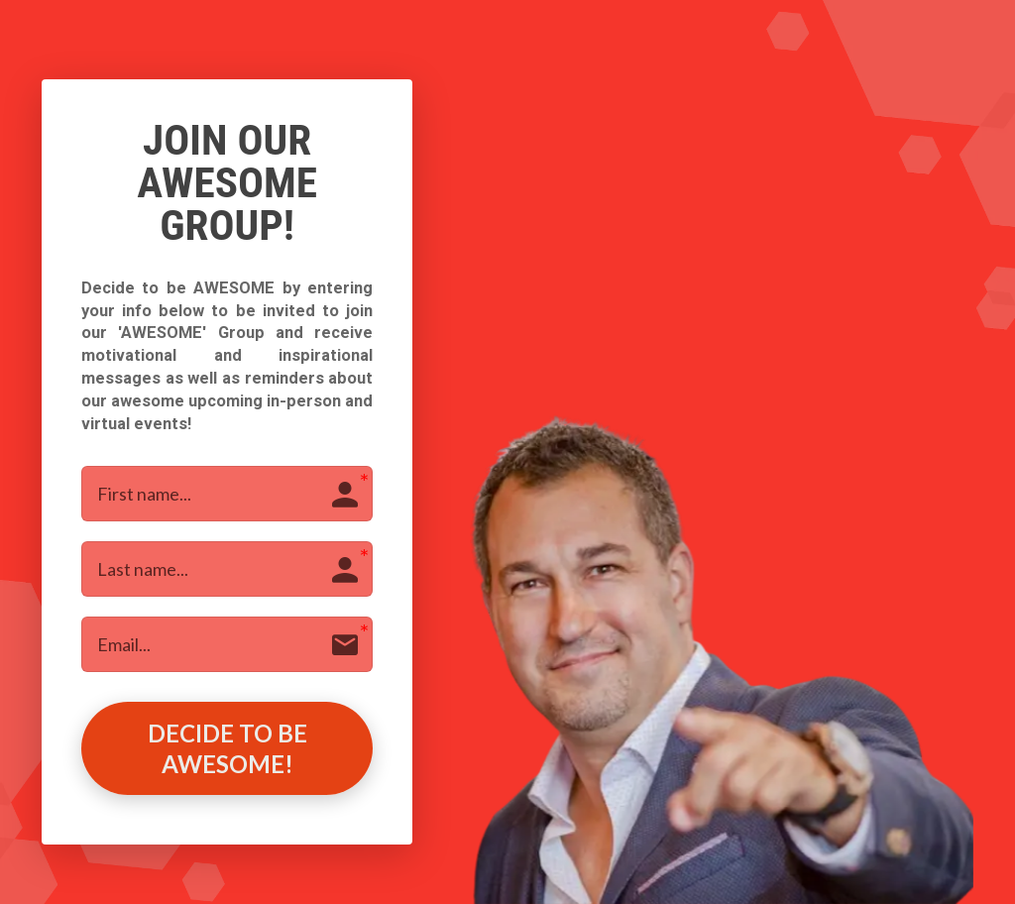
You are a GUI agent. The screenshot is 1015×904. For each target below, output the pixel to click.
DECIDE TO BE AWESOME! (227, 748)
